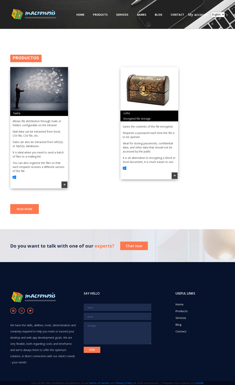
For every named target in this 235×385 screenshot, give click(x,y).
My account (198, 14)
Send (92, 349)
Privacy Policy (124, 383)
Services (122, 14)
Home (80, 14)
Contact (177, 14)
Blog (158, 14)
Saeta (16, 113)
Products (100, 14)
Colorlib (198, 383)
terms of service (99, 383)
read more (24, 209)
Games (141, 14)
